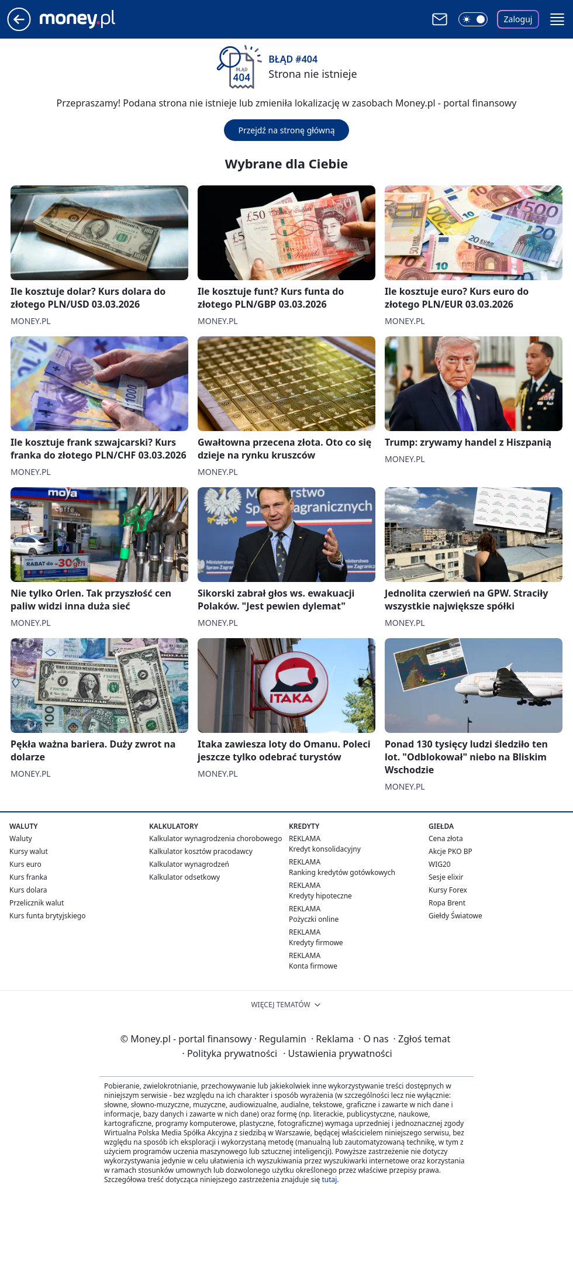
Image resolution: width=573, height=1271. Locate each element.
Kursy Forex (448, 890)
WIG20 (440, 864)
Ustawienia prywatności (337, 1053)
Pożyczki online (314, 919)
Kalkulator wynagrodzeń (189, 864)
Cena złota (446, 838)
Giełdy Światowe (455, 916)
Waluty (20, 838)
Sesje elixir (446, 877)
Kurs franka (28, 877)
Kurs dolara (28, 890)
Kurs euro (25, 864)
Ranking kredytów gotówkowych (342, 872)
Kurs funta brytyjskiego (47, 916)
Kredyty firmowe (316, 943)
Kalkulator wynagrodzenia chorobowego (215, 838)
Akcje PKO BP (450, 851)
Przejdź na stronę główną (286, 130)
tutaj (329, 1179)
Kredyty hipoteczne (320, 896)
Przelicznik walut (36, 903)
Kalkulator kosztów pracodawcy (201, 851)
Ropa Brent (447, 903)
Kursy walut (28, 851)
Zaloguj (518, 19)
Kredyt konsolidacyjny (325, 849)
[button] (557, 19)
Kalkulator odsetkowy (184, 877)
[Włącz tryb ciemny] (473, 19)
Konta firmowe (313, 966)
